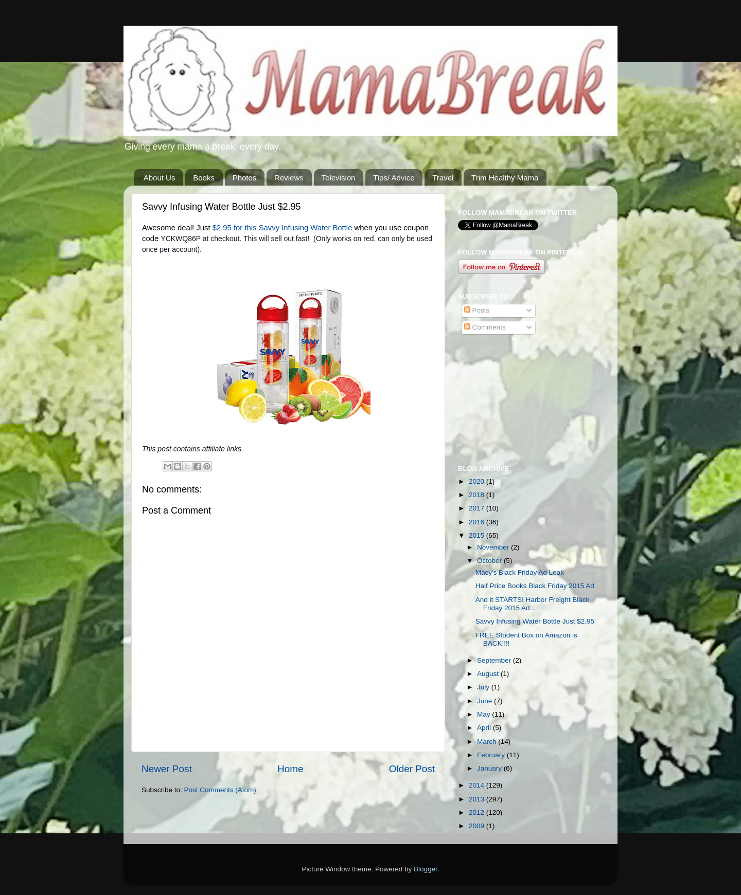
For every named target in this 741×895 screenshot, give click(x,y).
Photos (245, 177)
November (494, 547)
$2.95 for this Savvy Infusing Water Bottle (282, 228)
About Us (159, 177)
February (492, 755)
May (484, 714)
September (495, 660)
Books (204, 177)
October (490, 560)
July (484, 687)
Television (339, 177)
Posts (477, 310)
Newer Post (167, 768)
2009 (477, 826)
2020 (477, 481)
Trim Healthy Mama (504, 177)
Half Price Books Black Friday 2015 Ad (534, 586)
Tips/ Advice (393, 177)
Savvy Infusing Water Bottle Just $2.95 (534, 621)
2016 (477, 522)
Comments (485, 327)
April (485, 728)
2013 (477, 799)
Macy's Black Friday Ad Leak (519, 572)
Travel (442, 177)
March (487, 741)
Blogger (425, 869)
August (489, 674)
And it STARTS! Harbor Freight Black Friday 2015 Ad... (532, 604)
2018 (477, 495)
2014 (477, 785)
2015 (477, 535)
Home (290, 768)
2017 (477, 508)
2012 (477, 812)
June (485, 701)
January (490, 768)
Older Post (412, 768)
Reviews (289, 177)
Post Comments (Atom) (220, 790)
